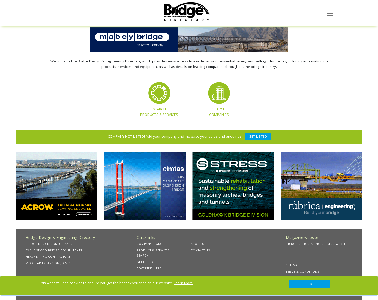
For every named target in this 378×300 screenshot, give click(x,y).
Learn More (183, 282)
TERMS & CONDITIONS (302, 272)
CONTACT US (200, 250)
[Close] (309, 284)
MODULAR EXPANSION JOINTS (48, 263)
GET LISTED (258, 136)
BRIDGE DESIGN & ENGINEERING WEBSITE (317, 244)
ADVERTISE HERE (149, 268)
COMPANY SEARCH (150, 244)
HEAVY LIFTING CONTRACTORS (48, 257)
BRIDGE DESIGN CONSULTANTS (49, 244)
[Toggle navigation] (330, 12)
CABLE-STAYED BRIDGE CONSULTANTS (54, 250)
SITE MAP (292, 265)
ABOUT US (198, 244)
